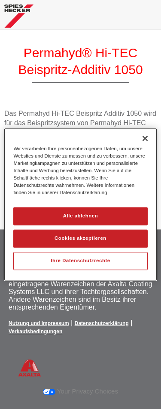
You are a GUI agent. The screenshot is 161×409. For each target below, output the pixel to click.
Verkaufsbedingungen (35, 331)
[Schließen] (145, 138)
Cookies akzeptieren (80, 238)
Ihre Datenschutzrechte (80, 260)
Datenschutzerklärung (102, 323)
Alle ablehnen (80, 216)
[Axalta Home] (18, 19)
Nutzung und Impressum (39, 323)
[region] (80, 204)
